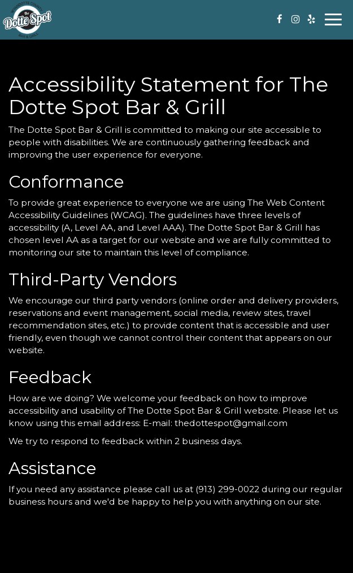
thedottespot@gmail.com (231, 423)
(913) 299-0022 (227, 489)
